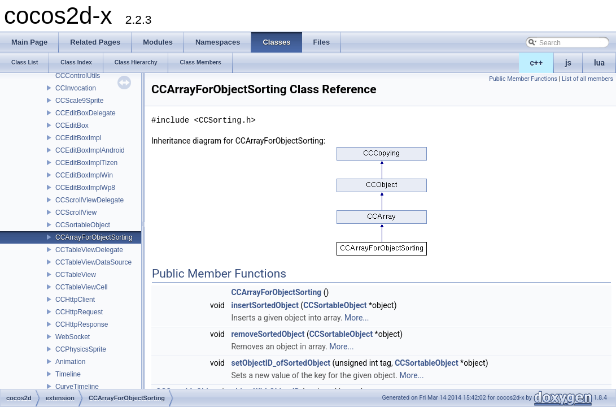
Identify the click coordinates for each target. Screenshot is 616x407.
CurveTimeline (77, 387)
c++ (536, 62)
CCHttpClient (75, 300)
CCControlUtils (77, 76)
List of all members (587, 79)
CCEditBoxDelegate (85, 113)
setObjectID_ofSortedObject (280, 362)
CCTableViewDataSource (93, 262)
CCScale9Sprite (79, 101)
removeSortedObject (267, 334)
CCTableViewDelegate (89, 250)
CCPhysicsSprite (80, 349)
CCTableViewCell (81, 287)
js (568, 62)
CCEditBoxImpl (78, 138)
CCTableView (75, 275)
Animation (70, 362)
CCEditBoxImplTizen (86, 163)
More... (356, 317)
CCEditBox (72, 125)
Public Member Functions (523, 79)
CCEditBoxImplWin (84, 175)
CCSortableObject (82, 225)
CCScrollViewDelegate (89, 200)
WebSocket (72, 337)
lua (599, 62)
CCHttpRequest (79, 312)
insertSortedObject (264, 305)
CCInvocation (75, 88)
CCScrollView (76, 213)
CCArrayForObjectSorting (94, 237)
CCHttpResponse (81, 324)
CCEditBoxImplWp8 (85, 188)
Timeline (68, 374)
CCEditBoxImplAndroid (90, 150)
